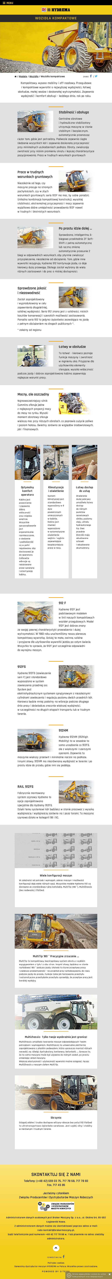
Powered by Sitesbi (56, 1271)
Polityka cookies (56, 1262)
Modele (23, 76)
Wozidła (33, 76)
